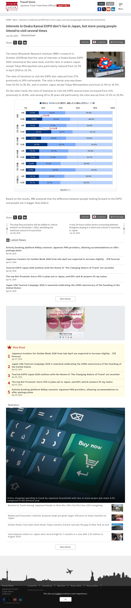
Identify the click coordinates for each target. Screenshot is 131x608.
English (110, 3)
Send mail (85, 42)
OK (65, 599)
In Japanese (101, 42)
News (15, 19)
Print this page (117, 42)
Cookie (58, 593)
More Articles (65, 298)
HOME (8, 19)
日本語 (101, 3)
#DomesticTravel (28, 35)
